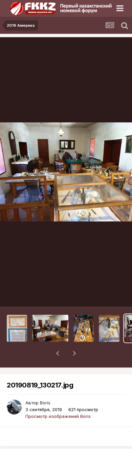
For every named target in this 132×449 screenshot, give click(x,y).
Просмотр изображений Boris (58, 398)
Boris (45, 385)
